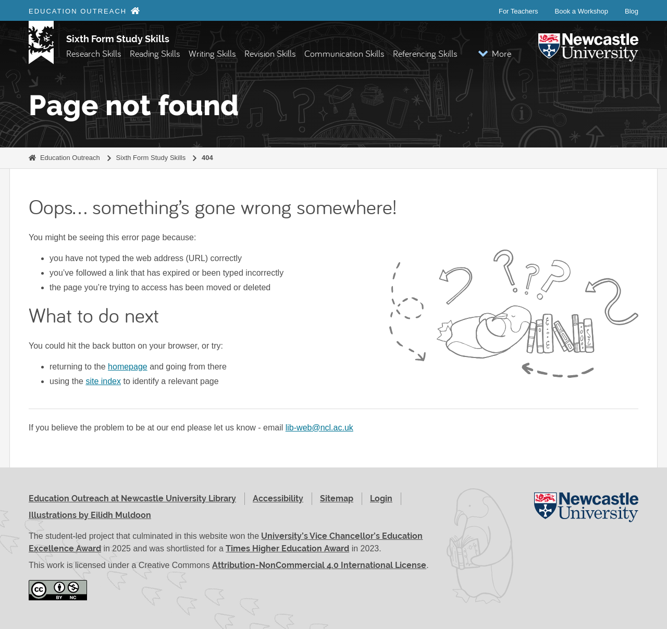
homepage (127, 366)
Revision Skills (270, 53)
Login (381, 498)
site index (103, 381)
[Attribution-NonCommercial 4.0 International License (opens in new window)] (58, 590)
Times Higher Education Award (287, 548)
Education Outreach (70, 158)
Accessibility (278, 498)
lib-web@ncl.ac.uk (319, 427)
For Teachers (518, 11)
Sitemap (336, 498)
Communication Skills (344, 53)
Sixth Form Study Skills (117, 38)
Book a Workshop (581, 11)
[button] (494, 53)
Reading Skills (155, 53)
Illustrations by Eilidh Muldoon (90, 515)
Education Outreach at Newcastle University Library (132, 498)
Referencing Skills (425, 53)
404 (207, 158)
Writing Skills (212, 53)
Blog (631, 11)
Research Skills (93, 53)
